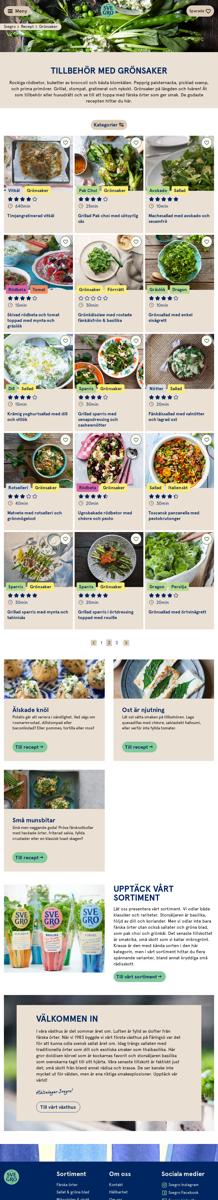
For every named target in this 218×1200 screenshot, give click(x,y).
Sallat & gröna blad (73, 1192)
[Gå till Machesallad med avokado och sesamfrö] (179, 184)
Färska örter (67, 1184)
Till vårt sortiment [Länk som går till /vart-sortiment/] (136, 977)
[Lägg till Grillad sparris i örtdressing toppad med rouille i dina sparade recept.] (136, 538)
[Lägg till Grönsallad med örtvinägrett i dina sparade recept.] (206, 538)
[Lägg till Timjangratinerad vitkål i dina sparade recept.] (65, 142)
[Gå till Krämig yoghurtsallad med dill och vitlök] (38, 382)
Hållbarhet (118, 1192)
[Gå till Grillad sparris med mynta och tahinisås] (38, 580)
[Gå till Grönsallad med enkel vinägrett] (179, 283)
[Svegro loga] (108, 11)
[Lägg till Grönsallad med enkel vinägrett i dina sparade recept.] (206, 241)
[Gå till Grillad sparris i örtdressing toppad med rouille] (109, 580)
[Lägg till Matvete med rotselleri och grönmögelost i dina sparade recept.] (65, 439)
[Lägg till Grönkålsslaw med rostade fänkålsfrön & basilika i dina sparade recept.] (136, 241)
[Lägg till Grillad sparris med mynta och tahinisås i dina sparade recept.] (65, 538)
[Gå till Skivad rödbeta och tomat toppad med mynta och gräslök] (38, 283)
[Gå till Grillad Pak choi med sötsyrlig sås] (109, 184)
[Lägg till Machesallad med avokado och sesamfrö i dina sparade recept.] (206, 142)
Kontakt (116, 1184)
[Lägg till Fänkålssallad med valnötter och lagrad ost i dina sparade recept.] (206, 340)
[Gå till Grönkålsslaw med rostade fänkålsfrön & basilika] (109, 283)
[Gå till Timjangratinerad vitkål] (38, 184)
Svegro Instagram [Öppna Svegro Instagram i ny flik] (180, 1185)
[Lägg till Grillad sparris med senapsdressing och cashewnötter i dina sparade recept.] (136, 340)
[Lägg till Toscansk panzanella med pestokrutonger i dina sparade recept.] (206, 439)
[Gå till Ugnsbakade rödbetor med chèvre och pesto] (109, 481)
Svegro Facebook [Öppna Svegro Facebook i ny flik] (179, 1193)
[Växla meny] (17, 11)
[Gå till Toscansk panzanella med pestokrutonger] (179, 481)
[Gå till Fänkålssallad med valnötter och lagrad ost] (179, 382)
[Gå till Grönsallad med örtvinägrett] (179, 580)
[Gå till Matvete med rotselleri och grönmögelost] (38, 481)
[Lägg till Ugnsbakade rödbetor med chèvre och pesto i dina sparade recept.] (136, 439)
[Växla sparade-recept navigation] (200, 11)
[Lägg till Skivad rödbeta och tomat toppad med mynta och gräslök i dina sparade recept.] (65, 241)
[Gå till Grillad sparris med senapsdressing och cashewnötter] (109, 382)
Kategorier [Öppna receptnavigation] (105, 125)
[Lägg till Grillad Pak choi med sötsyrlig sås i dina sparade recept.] (136, 142)
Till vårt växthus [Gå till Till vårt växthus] (58, 1107)
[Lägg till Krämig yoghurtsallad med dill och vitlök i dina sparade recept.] (65, 340)
